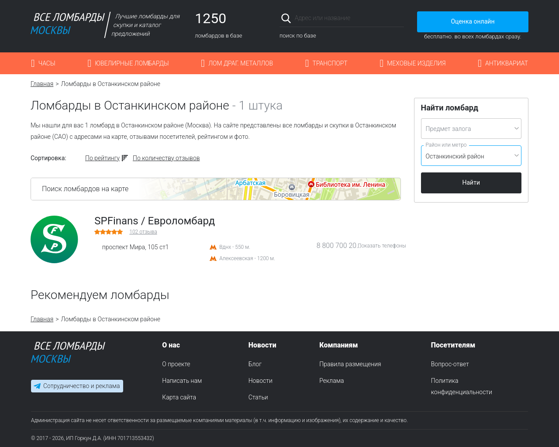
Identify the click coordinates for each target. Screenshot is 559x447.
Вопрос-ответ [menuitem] (450, 364)
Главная (42, 83)
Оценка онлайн (472, 21)
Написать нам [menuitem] (182, 380)
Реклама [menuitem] (331, 380)
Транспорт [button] (330, 63)
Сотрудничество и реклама (81, 385)
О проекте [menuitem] (176, 364)
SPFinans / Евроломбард (154, 221)
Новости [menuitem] (260, 380)
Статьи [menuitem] (258, 397)
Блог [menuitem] (255, 364)
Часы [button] (46, 63)
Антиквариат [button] (506, 63)
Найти (471, 182)
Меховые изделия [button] (416, 63)
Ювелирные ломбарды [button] (132, 63)
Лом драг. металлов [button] (240, 63)
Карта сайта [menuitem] (179, 397)
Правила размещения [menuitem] (350, 364)
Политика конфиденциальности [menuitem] (461, 386)
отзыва (143, 232)
